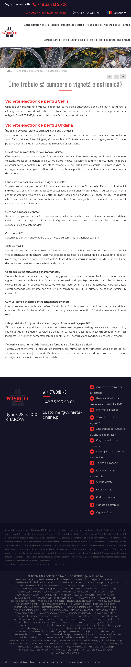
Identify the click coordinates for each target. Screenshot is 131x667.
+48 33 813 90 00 (49, 4)
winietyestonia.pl (90, 643)
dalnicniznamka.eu (26, 588)
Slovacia (48, 39)
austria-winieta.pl (26, 579)
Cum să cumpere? (32, 24)
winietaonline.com (110, 634)
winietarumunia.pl (52, 637)
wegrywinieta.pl (102, 622)
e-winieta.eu (91, 588)
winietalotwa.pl (61, 634)
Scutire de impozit (107, 463)
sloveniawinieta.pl (106, 606)
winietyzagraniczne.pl (29, 646)
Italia (82, 39)
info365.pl (66, 594)
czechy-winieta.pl (28, 585)
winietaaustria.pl (70, 628)
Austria (45, 24)
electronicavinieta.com (46, 591)
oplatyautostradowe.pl (55, 603)
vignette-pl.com (109, 616)
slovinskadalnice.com (55, 609)
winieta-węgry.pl (31, 628)
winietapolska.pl (29, 637)
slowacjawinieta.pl (106, 609)
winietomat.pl (114, 640)
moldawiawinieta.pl (108, 600)
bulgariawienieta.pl (20, 582)
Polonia (117, 24)
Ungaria (75, 39)
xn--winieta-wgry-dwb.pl (65, 652)
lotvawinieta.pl (87, 597)
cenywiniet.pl (114, 582)
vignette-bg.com (64, 616)
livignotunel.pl (43, 597)
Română (116, 12)
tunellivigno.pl (20, 616)
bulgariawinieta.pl (44, 582)
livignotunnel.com (64, 597)
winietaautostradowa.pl (29, 631)
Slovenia (57, 39)
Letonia (99, 24)
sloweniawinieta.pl (25, 613)
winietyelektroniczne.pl (63, 643)
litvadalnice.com (84, 594)
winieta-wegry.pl (111, 625)
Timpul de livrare (107, 39)
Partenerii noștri (105, 497)
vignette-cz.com (87, 616)
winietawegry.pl (93, 640)
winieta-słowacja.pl (88, 625)
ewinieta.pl (51, 594)
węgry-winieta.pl (76, 646)
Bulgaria (55, 24)
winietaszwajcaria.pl (44, 640)
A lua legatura (123, 39)
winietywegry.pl (112, 643)
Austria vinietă (104, 482)
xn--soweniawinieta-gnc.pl (33, 649)
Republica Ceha (68, 24)
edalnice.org (109, 588)
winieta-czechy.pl (42, 625)
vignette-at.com (40, 616)
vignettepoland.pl (108, 619)
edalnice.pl (23, 591)
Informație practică (107, 409)
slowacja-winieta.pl (82, 609)
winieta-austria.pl (19, 625)
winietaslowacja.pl (100, 637)
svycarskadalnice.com (52, 613)
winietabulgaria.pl (56, 631)
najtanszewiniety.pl (27, 603)
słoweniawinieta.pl (105, 613)
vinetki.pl (24, 622)
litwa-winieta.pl (105, 594)
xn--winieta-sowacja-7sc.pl (98, 649)
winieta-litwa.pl (64, 625)
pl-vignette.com (80, 603)
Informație (92, 39)
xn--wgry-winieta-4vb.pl (65, 649)
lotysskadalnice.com (23, 600)
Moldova (108, 24)
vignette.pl (88, 619)
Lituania (90, 24)
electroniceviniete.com (76, 591)
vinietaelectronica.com (46, 622)
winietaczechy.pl (105, 631)
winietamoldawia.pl (85, 634)
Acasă (9, 71)
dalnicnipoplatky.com (100, 585)
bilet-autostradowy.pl (73, 579)
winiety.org (15, 643)
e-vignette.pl (72, 588)
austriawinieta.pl (48, 579)
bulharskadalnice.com (70, 582)
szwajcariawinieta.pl (79, 613)
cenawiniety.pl (95, 582)
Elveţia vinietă (104, 489)
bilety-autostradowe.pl (102, 579)
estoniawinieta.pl (103, 591)
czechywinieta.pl (52, 585)
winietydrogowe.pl (36, 643)
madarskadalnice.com (51, 600)
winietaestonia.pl (20, 634)
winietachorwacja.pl (81, 631)
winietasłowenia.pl (70, 640)
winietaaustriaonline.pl (96, 628)
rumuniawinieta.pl (52, 606)
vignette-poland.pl (23, 619)
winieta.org (51, 628)
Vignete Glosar (104, 512)
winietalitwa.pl (41, 634)
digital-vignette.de (51, 588)
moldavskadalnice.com (80, 600)
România (126, 24)
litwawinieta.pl (23, 597)
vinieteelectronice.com (76, 622)
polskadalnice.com (104, 603)
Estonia (80, 24)
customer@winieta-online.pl (46, 12)
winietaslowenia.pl (19, 640)
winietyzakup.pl (54, 646)
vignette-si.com (69, 619)
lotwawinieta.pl (107, 597)
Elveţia (66, 39)
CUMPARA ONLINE (88, 12)
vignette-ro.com (47, 619)
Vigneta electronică (107, 504)
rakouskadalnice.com (26, 606)
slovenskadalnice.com (27, 609)
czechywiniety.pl (74, 585)
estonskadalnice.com (28, 594)
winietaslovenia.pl (76, 637)
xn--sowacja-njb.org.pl (101, 646)
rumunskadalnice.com (80, 606)
